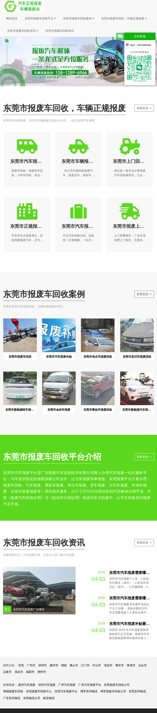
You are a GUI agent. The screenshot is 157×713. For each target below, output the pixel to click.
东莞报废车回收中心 (39, 691)
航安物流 (49, 698)
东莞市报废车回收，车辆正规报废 (124, 18)
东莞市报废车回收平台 (40, 18)
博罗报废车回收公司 (113, 691)
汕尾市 (7, 671)
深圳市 (42, 665)
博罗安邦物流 (89, 691)
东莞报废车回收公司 (117, 684)
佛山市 (74, 665)
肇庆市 (119, 665)
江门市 (85, 665)
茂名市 (19, 671)
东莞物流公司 (31, 698)
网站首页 (12, 18)
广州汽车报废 (66, 684)
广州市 (31, 665)
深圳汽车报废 (46, 684)
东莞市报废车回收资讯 (22, 31)
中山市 (96, 665)
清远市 (108, 665)
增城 (64, 665)
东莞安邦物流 (137, 691)
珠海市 (131, 665)
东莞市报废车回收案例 (78, 18)
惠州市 (54, 665)
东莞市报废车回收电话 (59, 30)
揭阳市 (30, 671)
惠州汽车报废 (26, 684)
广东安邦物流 (11, 698)
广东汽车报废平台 (89, 684)
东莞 (21, 665)
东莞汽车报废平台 (66, 691)
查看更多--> (144, 108)
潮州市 (41, 671)
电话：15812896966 (138, 44)
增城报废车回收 (13, 691)
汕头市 (142, 665)
